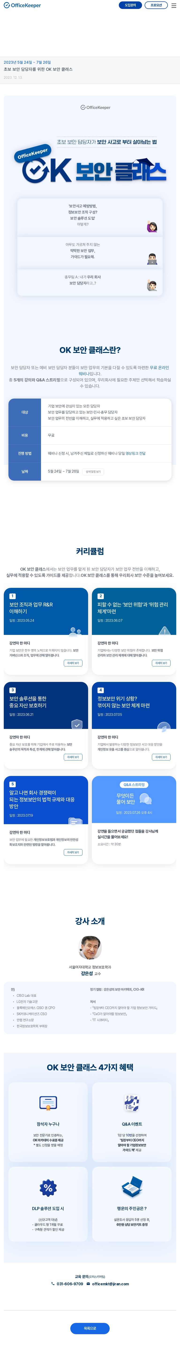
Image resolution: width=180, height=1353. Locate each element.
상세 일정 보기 (93, 471)
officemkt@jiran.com (107, 1284)
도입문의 (130, 5)
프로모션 (156, 5)
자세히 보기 (73, 663)
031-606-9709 (67, 1284)
